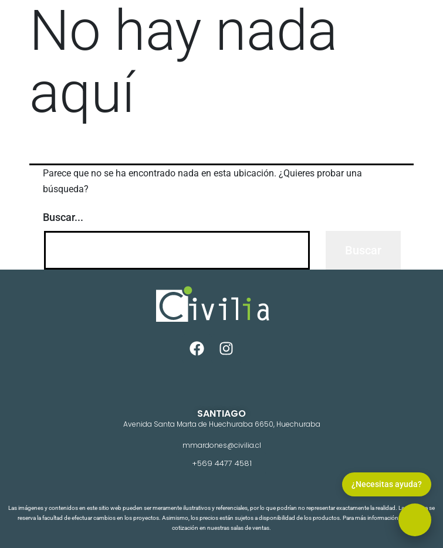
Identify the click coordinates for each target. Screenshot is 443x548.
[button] (414, 519)
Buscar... (63, 217)
